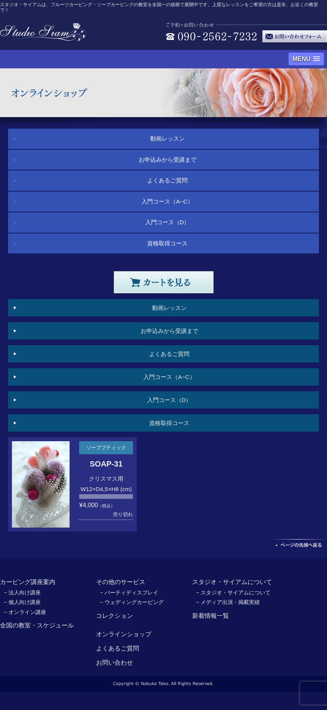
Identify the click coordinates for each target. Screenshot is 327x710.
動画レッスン (167, 138)
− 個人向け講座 (22, 602)
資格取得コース (167, 243)
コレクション (114, 615)
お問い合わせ (114, 662)
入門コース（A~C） (167, 201)
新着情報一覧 (210, 615)
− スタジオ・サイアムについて (233, 592)
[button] (306, 59)
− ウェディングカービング (132, 602)
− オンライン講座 (25, 612)
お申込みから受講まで (167, 159)
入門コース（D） (167, 222)
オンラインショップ (123, 634)
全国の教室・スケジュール (37, 625)
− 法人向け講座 (22, 592)
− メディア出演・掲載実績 (228, 602)
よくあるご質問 (167, 180)
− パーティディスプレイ (129, 592)
